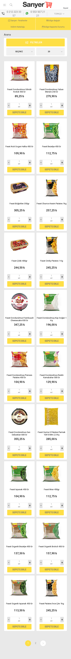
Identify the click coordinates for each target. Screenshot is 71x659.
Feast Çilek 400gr (19, 261)
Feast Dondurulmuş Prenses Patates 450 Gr (19, 376)
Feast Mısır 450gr (51, 489)
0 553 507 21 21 (38, 13)
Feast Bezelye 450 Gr (51, 146)
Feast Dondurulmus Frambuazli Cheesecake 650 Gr (19, 319)
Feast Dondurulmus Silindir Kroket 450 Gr (19, 90)
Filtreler (36, 42)
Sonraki (43, 643)
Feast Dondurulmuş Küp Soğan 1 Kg (51, 319)
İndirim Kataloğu (18, 27)
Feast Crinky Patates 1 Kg (51, 261)
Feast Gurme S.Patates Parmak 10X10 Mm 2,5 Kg (51, 433)
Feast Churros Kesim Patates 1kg (51, 203)
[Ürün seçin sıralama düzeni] (20, 52)
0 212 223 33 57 (14, 13)
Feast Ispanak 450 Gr (19, 489)
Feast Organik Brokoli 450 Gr (51, 546)
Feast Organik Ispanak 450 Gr (19, 603)
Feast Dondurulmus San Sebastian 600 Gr (19, 433)
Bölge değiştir (53, 20)
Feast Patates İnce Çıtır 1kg (51, 603)
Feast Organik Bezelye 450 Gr (19, 546)
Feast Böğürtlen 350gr (19, 203)
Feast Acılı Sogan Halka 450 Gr (19, 146)
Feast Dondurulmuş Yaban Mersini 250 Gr (51, 90)
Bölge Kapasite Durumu (53, 27)
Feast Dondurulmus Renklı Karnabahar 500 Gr (51, 376)
